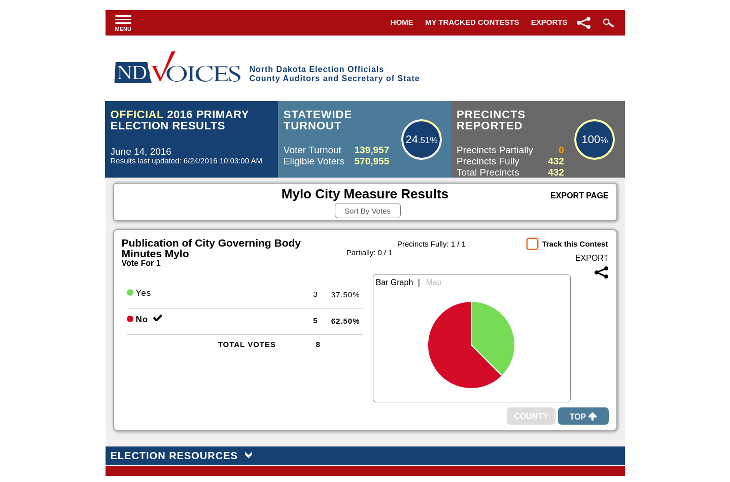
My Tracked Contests (472, 22)
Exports (549, 22)
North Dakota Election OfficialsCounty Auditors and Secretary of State (334, 74)
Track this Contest (575, 243)
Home (402, 22)
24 (411, 139)
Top (583, 416)
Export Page (579, 195)
